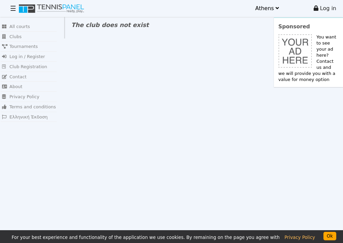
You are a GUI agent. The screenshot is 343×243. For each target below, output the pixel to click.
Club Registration (24, 66)
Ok (330, 236)
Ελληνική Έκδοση (25, 116)
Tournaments (20, 46)
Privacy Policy (20, 96)
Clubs (12, 36)
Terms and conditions (29, 106)
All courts (16, 26)
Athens (267, 8)
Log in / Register (23, 56)
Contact (14, 76)
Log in (325, 8)
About (12, 86)
